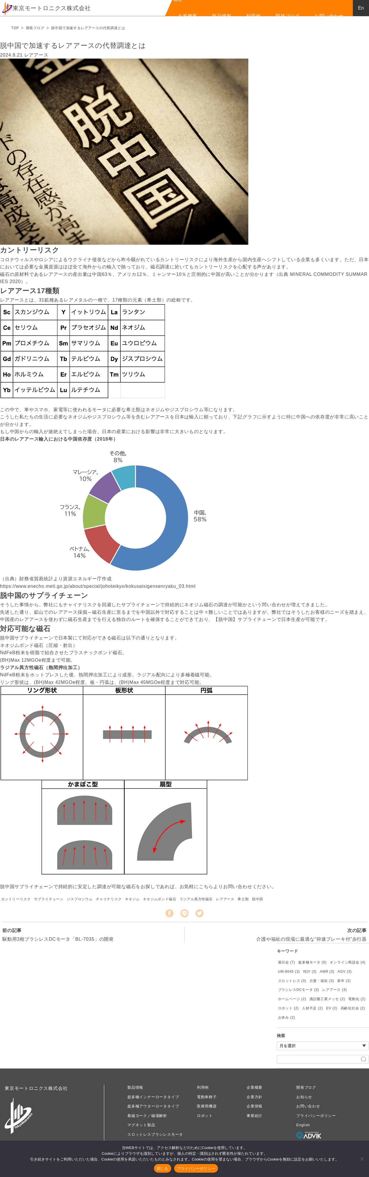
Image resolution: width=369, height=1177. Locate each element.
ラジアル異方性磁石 (196, 899)
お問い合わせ (329, 16)
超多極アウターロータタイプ (153, 1106)
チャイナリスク (109, 899)
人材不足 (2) (312, 1008)
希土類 (243, 899)
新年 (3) (344, 981)
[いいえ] (362, 1159)
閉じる (162, 1168)
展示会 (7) (286, 962)
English (303, 1125)
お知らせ (304, 1097)
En (361, 7)
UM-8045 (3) (289, 972)
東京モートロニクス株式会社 (46, 8)
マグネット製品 (141, 1125)
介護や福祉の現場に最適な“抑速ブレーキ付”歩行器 (311, 939)
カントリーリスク (16, 899)
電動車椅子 (207, 1097)
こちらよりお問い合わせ (225, 886)
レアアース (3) (334, 990)
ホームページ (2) (292, 999)
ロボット (205, 1116)
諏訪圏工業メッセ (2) (327, 999)
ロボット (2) (288, 1008)
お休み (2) (286, 1017)
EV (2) (332, 1008)
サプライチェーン (49, 899)
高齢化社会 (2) (353, 1008)
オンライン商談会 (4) (348, 962)
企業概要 (187, 16)
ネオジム (132, 899)
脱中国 (257, 899)
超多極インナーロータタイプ (153, 1097)
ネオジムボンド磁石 (159, 899)
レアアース (225, 899)
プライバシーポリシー (316, 1116)
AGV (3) (345, 972)
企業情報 (254, 1106)
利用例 (253, 16)
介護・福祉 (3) (322, 981)
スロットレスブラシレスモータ (155, 1134)
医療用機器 (207, 1106)
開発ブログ (287, 16)
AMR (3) (327, 972)
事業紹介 (254, 1116)
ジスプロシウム (80, 899)
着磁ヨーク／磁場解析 (147, 1116)
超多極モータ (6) (312, 962)
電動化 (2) (357, 999)
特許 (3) (310, 972)
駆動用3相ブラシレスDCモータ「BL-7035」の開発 (58, 939)
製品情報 (221, 16)
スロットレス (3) (292, 981)
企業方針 (254, 1097)
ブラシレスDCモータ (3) (298, 990)
